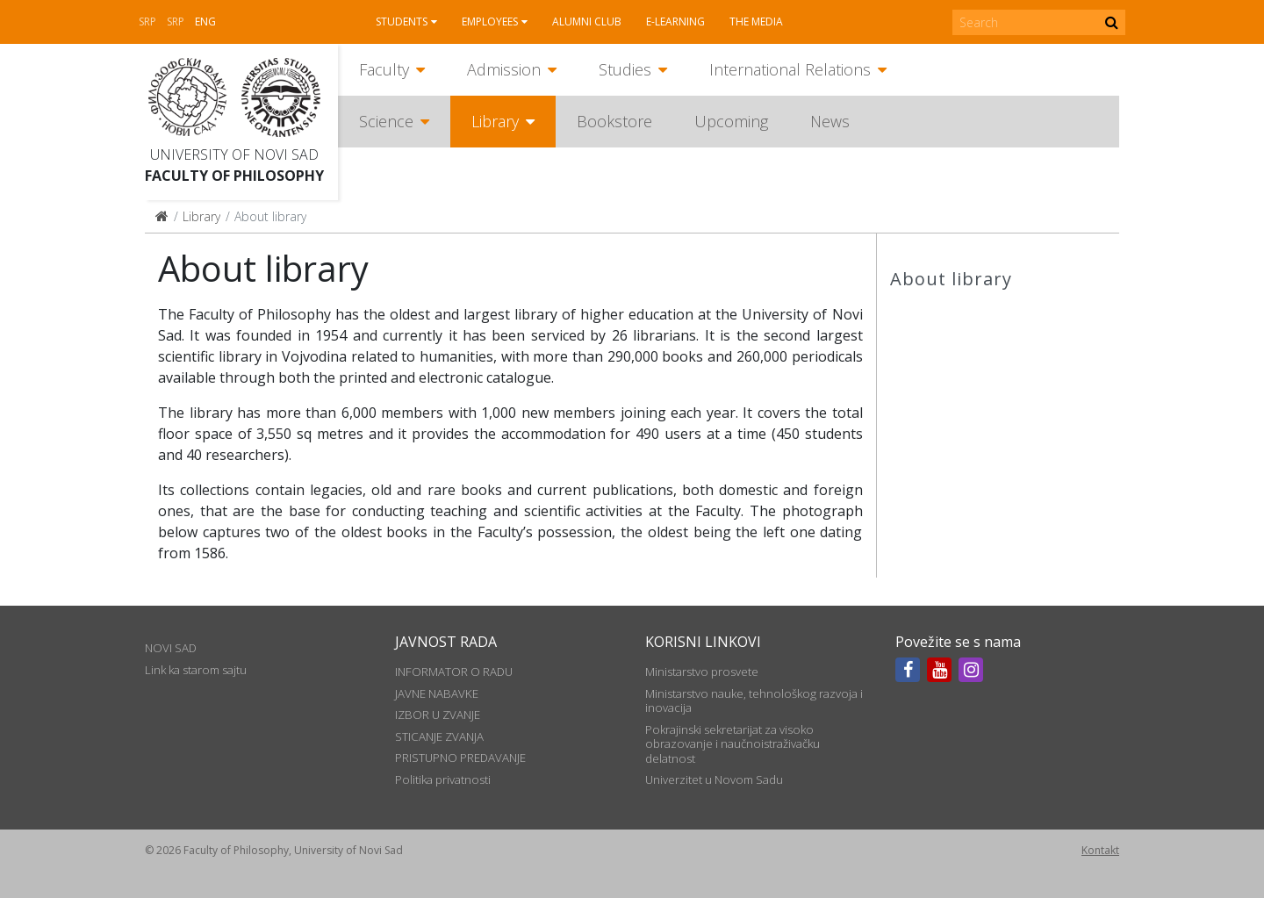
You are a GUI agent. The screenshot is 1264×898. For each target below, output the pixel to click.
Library (495, 121)
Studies (625, 69)
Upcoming (731, 121)
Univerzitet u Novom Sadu (714, 779)
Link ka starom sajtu (196, 670)
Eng (205, 21)
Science (386, 121)
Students (401, 21)
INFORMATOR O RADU (454, 671)
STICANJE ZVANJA (439, 736)
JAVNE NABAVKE (436, 693)
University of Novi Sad (234, 154)
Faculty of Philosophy (234, 175)
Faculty (384, 69)
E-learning (675, 21)
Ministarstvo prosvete (701, 671)
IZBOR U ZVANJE (437, 714)
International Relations (790, 69)
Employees (490, 21)
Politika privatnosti (443, 779)
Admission (504, 69)
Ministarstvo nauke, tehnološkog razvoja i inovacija (754, 700)
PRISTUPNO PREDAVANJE (460, 757)
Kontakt (1100, 850)
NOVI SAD (171, 648)
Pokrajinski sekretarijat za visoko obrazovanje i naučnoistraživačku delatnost (732, 744)
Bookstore (614, 121)
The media (756, 21)
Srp (147, 21)
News (830, 121)
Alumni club (586, 21)
